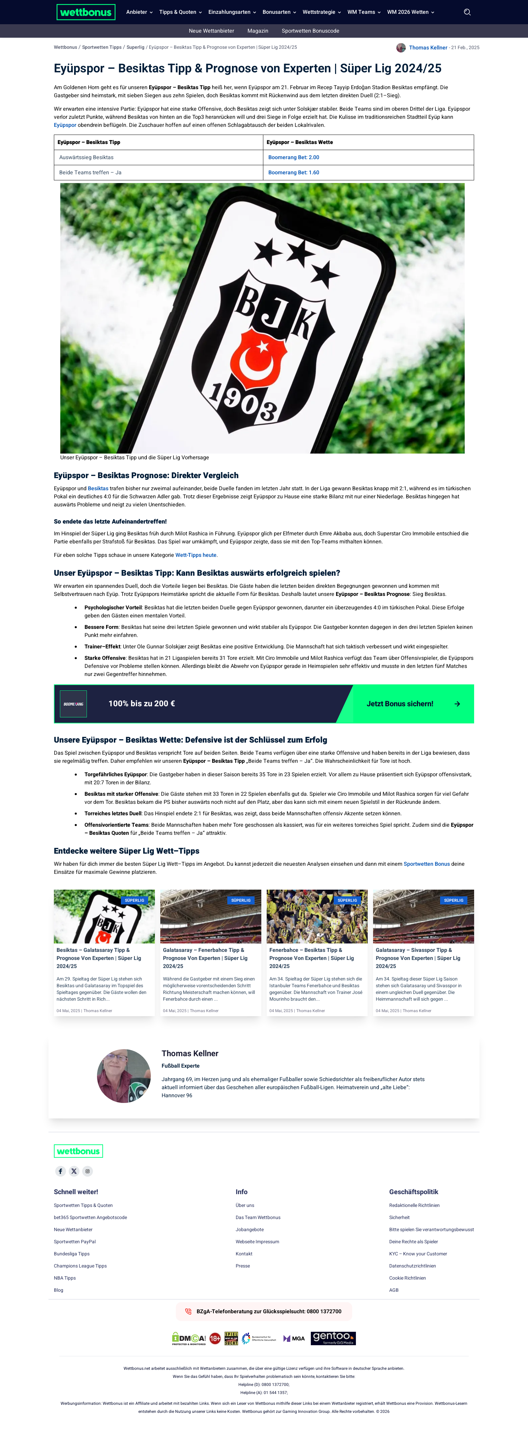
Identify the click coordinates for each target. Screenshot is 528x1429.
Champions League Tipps (80, 1266)
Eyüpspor (65, 125)
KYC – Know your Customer (418, 1254)
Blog (58, 1290)
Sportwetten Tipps (102, 47)
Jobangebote (250, 1229)
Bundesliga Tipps (72, 1254)
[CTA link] (73, 704)
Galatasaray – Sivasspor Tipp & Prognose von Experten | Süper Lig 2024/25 (418, 958)
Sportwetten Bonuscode (310, 31)
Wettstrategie (319, 12)
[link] (155, 704)
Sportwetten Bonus (426, 864)
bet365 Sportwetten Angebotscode (90, 1217)
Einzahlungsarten (229, 12)
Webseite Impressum (257, 1242)
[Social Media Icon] (60, 1171)
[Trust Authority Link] (259, 1338)
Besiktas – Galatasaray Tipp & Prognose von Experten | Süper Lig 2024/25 (99, 958)
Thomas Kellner (428, 48)
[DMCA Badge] (189, 1338)
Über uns (245, 1205)
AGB (394, 1290)
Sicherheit (399, 1217)
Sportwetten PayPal (75, 1242)
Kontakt (244, 1254)
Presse (243, 1266)
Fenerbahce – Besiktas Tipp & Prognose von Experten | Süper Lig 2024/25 (311, 958)
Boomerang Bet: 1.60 (293, 173)
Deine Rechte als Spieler (413, 1242)
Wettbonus (65, 47)
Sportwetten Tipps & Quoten (83, 1205)
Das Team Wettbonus (258, 1217)
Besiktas (98, 489)
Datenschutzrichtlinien (412, 1266)
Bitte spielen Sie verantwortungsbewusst (431, 1229)
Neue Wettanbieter (211, 31)
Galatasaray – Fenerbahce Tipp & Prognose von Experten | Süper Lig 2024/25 (205, 958)
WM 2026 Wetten (408, 12)
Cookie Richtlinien (407, 1278)
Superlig (135, 47)
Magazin (258, 31)
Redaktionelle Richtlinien (414, 1205)
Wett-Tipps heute (195, 555)
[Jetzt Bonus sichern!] (413, 704)
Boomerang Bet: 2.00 (293, 157)
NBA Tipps (65, 1278)
